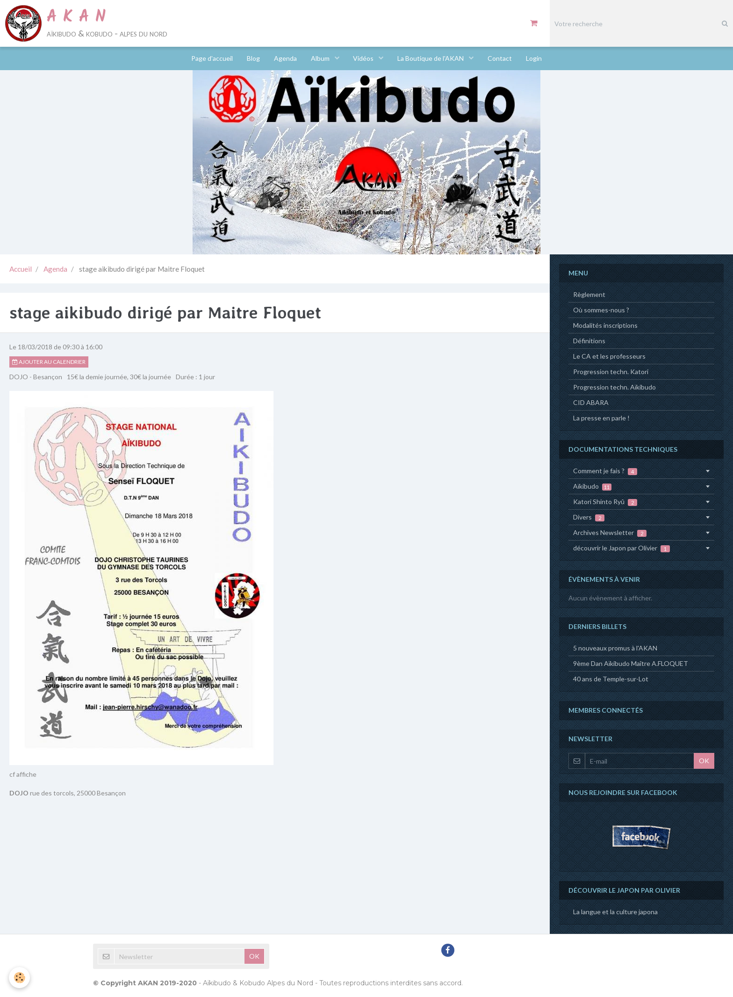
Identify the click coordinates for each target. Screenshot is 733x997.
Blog (253, 58)
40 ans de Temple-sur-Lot (610, 679)
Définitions (589, 341)
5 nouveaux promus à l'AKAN (615, 648)
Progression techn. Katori (610, 372)
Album (321, 58)
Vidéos (364, 58)
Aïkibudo (592, 486)
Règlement (589, 294)
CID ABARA (591, 402)
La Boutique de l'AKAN (432, 58)
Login (534, 58)
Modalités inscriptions (605, 325)
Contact (500, 58)
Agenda (285, 58)
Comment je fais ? (605, 471)
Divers (588, 517)
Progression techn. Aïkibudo (614, 387)
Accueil (20, 269)
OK (704, 761)
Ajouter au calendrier (49, 361)
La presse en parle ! (601, 418)
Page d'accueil (212, 58)
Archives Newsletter (610, 532)
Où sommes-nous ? (601, 310)
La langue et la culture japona (615, 912)
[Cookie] (19, 977)
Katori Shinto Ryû (605, 502)
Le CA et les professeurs (609, 356)
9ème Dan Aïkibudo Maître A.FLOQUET (630, 663)
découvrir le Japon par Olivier (621, 548)
